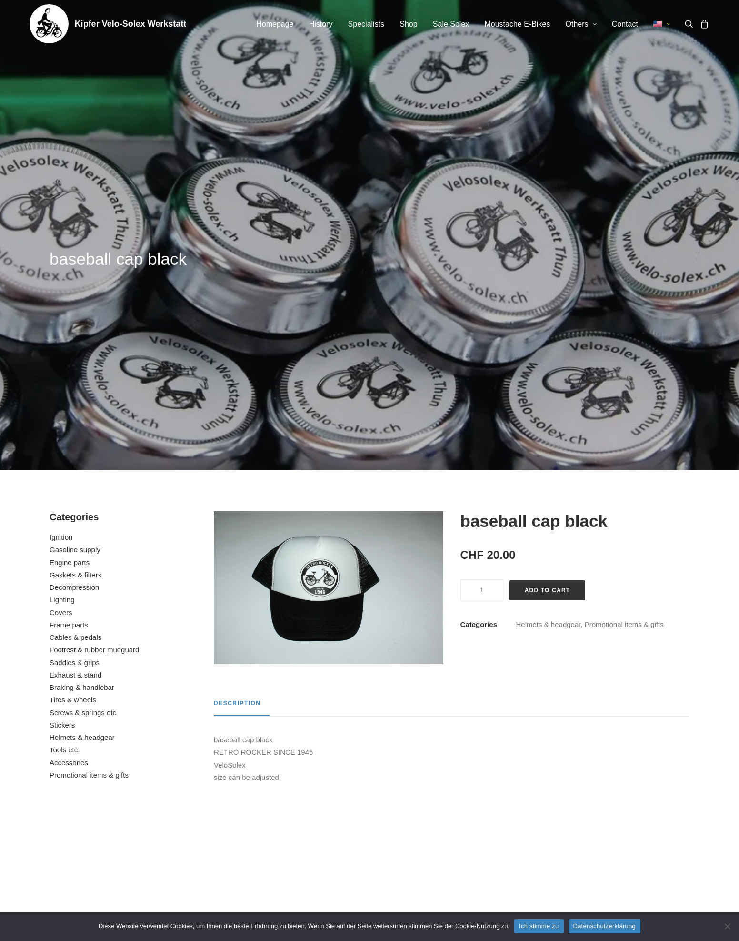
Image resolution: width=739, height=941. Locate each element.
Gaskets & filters (75, 276)
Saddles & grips (75, 364)
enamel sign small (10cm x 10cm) (111, 807)
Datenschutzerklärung (604, 926)
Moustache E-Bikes (517, 24)
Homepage (274, 24)
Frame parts (69, 326)
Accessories (69, 464)
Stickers (62, 426)
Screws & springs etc (83, 414)
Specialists (366, 24)
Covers (61, 314)
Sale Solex (451, 24)
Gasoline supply (75, 251)
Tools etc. (65, 451)
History (321, 24)
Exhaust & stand (75, 376)
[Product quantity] (481, 292)
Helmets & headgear (82, 439)
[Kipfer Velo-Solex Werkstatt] (49, 23)
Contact (625, 24)
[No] (727, 926)
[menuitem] (275, 24)
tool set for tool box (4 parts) (283, 807)
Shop (408, 24)
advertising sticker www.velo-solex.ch (455, 807)
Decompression (74, 288)
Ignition (61, 238)
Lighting (62, 301)
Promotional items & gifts (89, 476)
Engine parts (70, 264)
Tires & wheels (73, 401)
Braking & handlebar (82, 388)
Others (581, 24)
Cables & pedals (75, 338)
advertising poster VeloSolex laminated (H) (627, 807)
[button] (691, 24)
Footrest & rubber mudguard (94, 351)
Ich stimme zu (539, 926)
